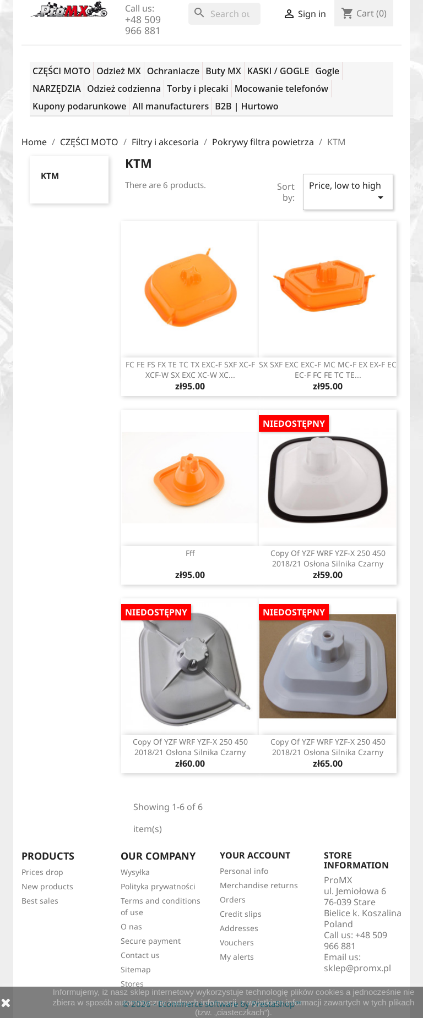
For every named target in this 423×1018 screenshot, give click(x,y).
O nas (131, 926)
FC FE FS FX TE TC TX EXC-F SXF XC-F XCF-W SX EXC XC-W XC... (190, 370)
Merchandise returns (259, 885)
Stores (132, 983)
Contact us (140, 955)
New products (47, 886)
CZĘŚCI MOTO (61, 71)
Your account (255, 855)
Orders (233, 899)
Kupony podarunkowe (79, 106)
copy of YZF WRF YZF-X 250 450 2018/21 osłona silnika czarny (328, 558)
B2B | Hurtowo (246, 106)
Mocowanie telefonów (281, 88)
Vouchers (237, 942)
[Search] (224, 14)
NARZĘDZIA (56, 88)
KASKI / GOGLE (278, 71)
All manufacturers (170, 106)
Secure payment (151, 941)
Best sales (39, 900)
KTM (50, 175)
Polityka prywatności (158, 886)
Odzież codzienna (124, 88)
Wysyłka (135, 872)
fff (190, 553)
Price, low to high (348, 191)
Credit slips (241, 914)
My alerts (237, 956)
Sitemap (136, 969)
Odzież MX (118, 71)
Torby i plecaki (198, 88)
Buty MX (223, 71)
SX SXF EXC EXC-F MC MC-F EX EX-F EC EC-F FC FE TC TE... (328, 370)
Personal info (244, 871)
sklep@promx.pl (357, 968)
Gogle (327, 71)
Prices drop (42, 872)
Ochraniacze (173, 71)
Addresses (239, 928)
